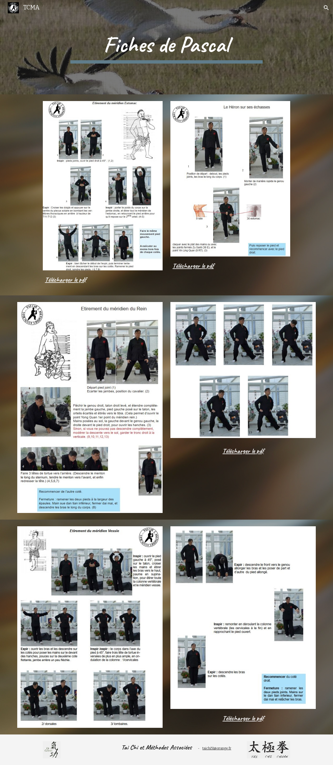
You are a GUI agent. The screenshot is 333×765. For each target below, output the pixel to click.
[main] (166, 47)
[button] (326, 7)
